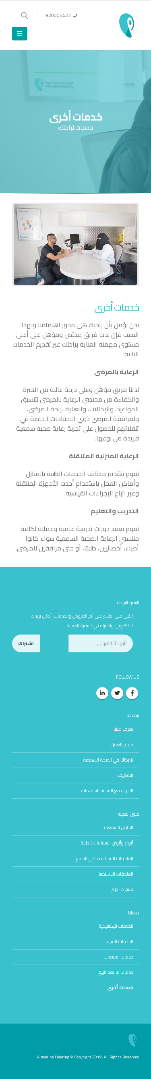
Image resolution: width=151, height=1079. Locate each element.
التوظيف (125, 775)
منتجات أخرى (122, 889)
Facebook (132, 693)
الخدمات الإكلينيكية (116, 926)
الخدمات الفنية (120, 941)
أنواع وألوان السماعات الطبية (107, 842)
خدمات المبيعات (118, 956)
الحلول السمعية (118, 827)
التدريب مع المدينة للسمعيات (107, 790)
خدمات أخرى (120, 987)
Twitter (117, 693)
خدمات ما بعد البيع (116, 972)
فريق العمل (122, 744)
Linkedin (102, 693)
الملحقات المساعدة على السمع (104, 858)
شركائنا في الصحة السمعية (108, 759)
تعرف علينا (123, 729)
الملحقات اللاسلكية (116, 874)
